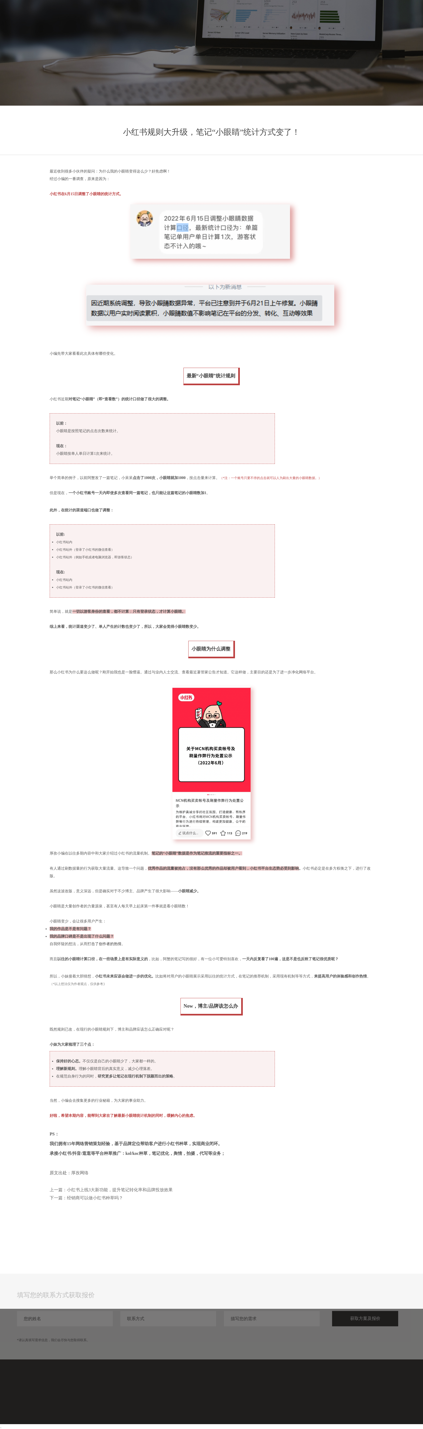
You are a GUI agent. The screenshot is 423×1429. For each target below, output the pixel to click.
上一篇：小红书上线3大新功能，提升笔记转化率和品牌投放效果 (111, 1189)
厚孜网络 (79, 1172)
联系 (401, 15)
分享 (363, 15)
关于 (382, 15)
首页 (304, 15)
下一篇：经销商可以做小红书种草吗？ (86, 1198)
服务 (324, 15)
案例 (343, 15)
